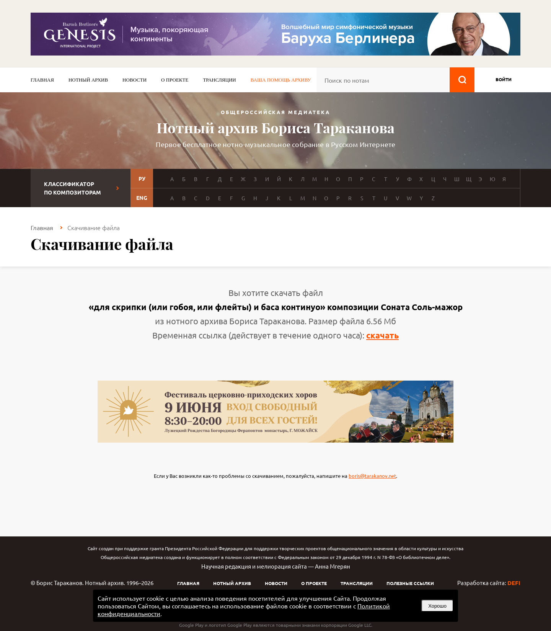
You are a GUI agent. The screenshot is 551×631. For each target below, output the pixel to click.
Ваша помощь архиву (281, 80)
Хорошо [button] (437, 606)
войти (504, 79)
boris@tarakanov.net (372, 475)
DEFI (513, 583)
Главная (42, 80)
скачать (382, 335)
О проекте (174, 80)
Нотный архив (88, 80)
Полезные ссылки (410, 583)
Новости (134, 80)
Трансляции (219, 80)
